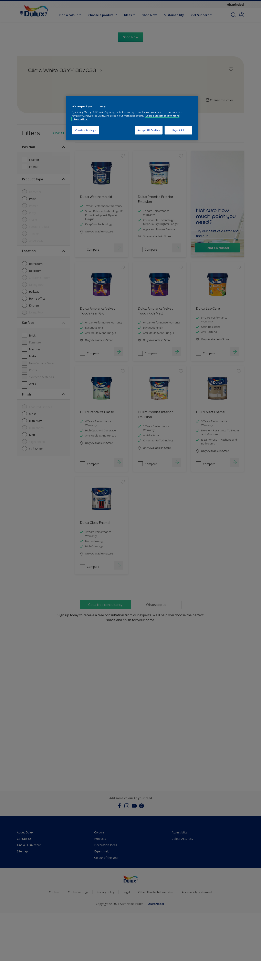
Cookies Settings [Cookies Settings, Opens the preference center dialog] (85, 130)
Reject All (178, 130)
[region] (132, 118)
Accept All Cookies (148, 130)
